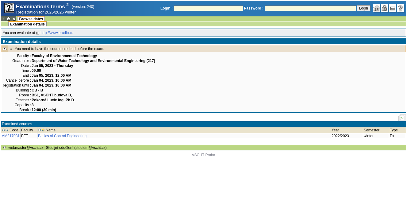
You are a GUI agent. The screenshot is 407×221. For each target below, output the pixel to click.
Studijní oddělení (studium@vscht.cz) (76, 147)
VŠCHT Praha (203, 155)
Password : (253, 8)
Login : (166, 8)
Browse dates (31, 19)
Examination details (27, 24)
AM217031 (11, 136)
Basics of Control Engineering (62, 136)
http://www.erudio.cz (56, 33)
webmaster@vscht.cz (25, 147)
